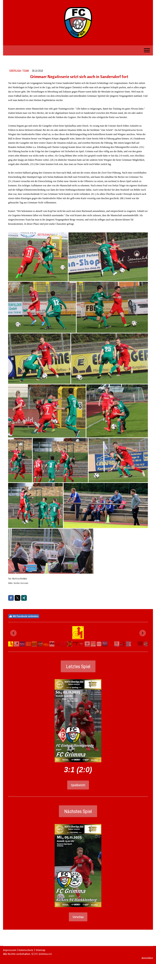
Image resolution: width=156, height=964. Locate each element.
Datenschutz (25, 950)
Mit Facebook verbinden (23, 616)
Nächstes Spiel (78, 811)
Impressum (9, 950)
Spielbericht (78, 785)
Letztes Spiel (78, 666)
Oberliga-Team (19, 71)
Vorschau (78, 917)
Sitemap (40, 950)
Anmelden (147, 958)
